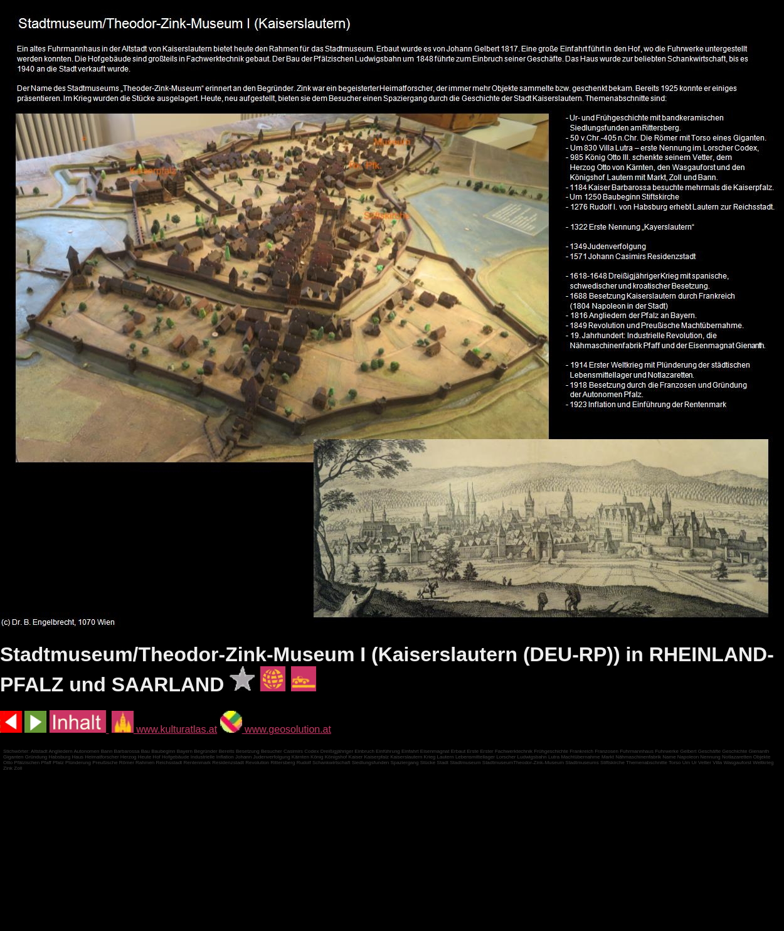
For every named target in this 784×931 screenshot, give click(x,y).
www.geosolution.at (275, 729)
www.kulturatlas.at (164, 729)
